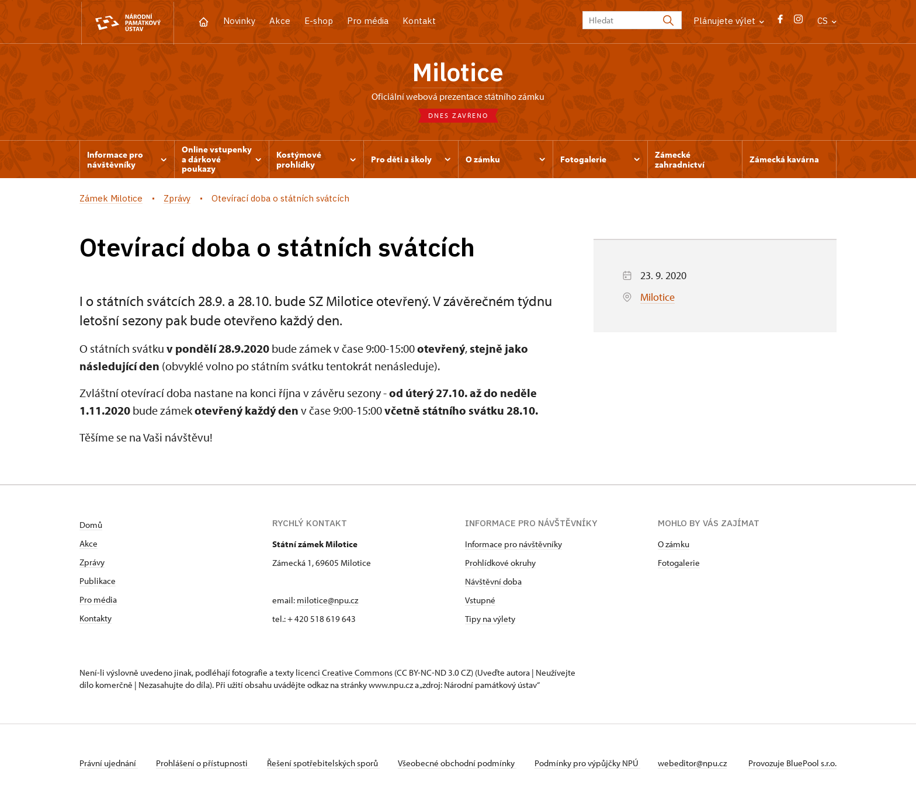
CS (827, 20)
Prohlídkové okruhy (500, 563)
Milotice (458, 73)
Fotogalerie (679, 563)
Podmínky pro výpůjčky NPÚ (590, 764)
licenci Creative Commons (344, 673)
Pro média (367, 20)
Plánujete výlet (728, 20)
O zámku (673, 545)
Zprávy (92, 563)
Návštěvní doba (493, 582)
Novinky (239, 20)
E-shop (318, 20)
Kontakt (419, 20)
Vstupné (480, 601)
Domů (90, 525)
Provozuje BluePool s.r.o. (792, 764)
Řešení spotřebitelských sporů (325, 764)
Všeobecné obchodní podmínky (459, 764)
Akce (279, 20)
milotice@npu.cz (327, 601)
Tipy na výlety (490, 619)
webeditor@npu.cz (696, 764)
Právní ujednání (108, 764)
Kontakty (95, 619)
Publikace (97, 582)
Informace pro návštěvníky (513, 545)
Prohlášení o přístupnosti (203, 764)
